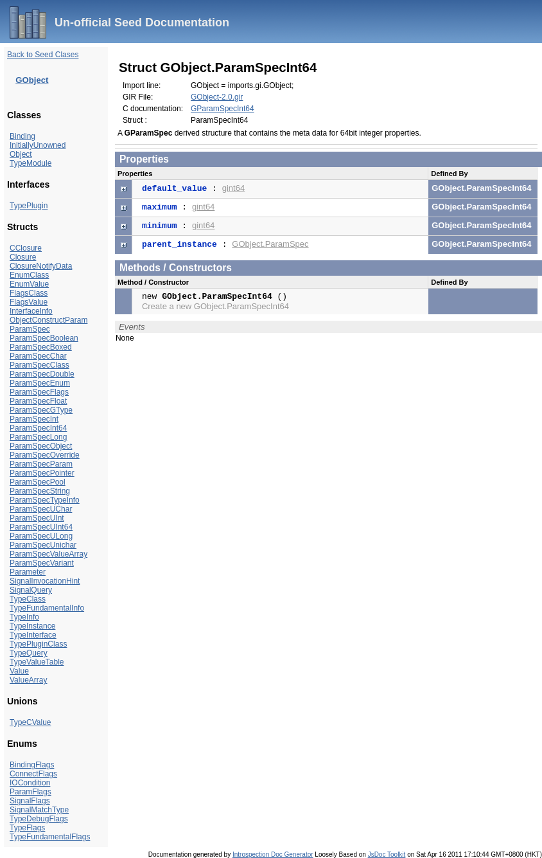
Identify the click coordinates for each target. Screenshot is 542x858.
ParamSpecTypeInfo (45, 500)
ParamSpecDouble (42, 374)
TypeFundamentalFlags (50, 836)
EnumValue (29, 284)
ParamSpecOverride (45, 455)
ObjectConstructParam (48, 320)
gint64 (233, 188)
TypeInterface (33, 634)
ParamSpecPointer (42, 473)
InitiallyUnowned (38, 145)
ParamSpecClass (39, 365)
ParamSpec (30, 329)
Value (19, 670)
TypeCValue (30, 722)
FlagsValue (29, 302)
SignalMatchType (39, 809)
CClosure (26, 248)
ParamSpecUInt (37, 518)
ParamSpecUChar (41, 509)
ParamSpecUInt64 (41, 527)
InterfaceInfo (31, 311)
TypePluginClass (38, 643)
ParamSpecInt (34, 419)
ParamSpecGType (41, 410)
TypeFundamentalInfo (47, 607)
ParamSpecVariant (42, 563)
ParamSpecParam (41, 464)
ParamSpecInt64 (38, 428)
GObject (31, 80)
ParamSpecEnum (40, 383)
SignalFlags (30, 800)
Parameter (28, 572)
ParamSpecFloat (38, 401)
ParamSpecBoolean (44, 338)
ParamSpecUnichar (43, 545)
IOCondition (30, 782)
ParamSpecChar (38, 356)
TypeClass (28, 598)
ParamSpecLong (38, 437)
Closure (23, 257)
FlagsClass (29, 293)
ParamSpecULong (41, 536)
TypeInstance (32, 625)
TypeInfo (24, 616)
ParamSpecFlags (39, 392)
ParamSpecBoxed (41, 347)
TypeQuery (29, 652)
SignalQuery (31, 589)
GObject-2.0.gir (217, 97)
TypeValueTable (37, 661)
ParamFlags (30, 791)
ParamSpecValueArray (48, 554)
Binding (22, 136)
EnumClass (29, 275)
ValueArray (28, 679)
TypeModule (30, 163)
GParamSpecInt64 (222, 108)
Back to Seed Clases (42, 54)
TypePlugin (29, 205)
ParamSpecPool (38, 482)
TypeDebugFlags (39, 818)
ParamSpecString (40, 491)
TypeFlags (27, 827)
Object (21, 154)
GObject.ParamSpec (270, 244)
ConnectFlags (33, 773)
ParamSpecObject (41, 446)
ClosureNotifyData (41, 266)
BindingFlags (32, 764)
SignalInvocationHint (45, 580)
